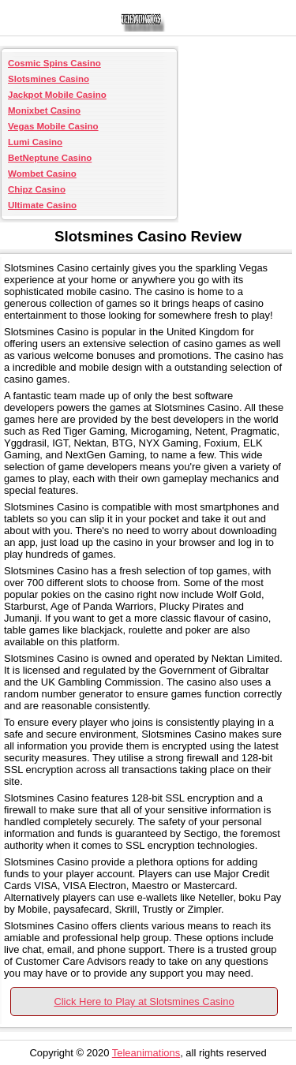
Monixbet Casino (44, 110)
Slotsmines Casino (48, 79)
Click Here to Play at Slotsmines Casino (144, 1001)
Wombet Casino (42, 173)
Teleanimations (146, 1053)
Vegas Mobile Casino (53, 126)
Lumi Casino (35, 142)
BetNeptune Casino (50, 158)
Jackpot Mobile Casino (57, 94)
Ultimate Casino (42, 205)
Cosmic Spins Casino (54, 63)
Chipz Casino (37, 189)
